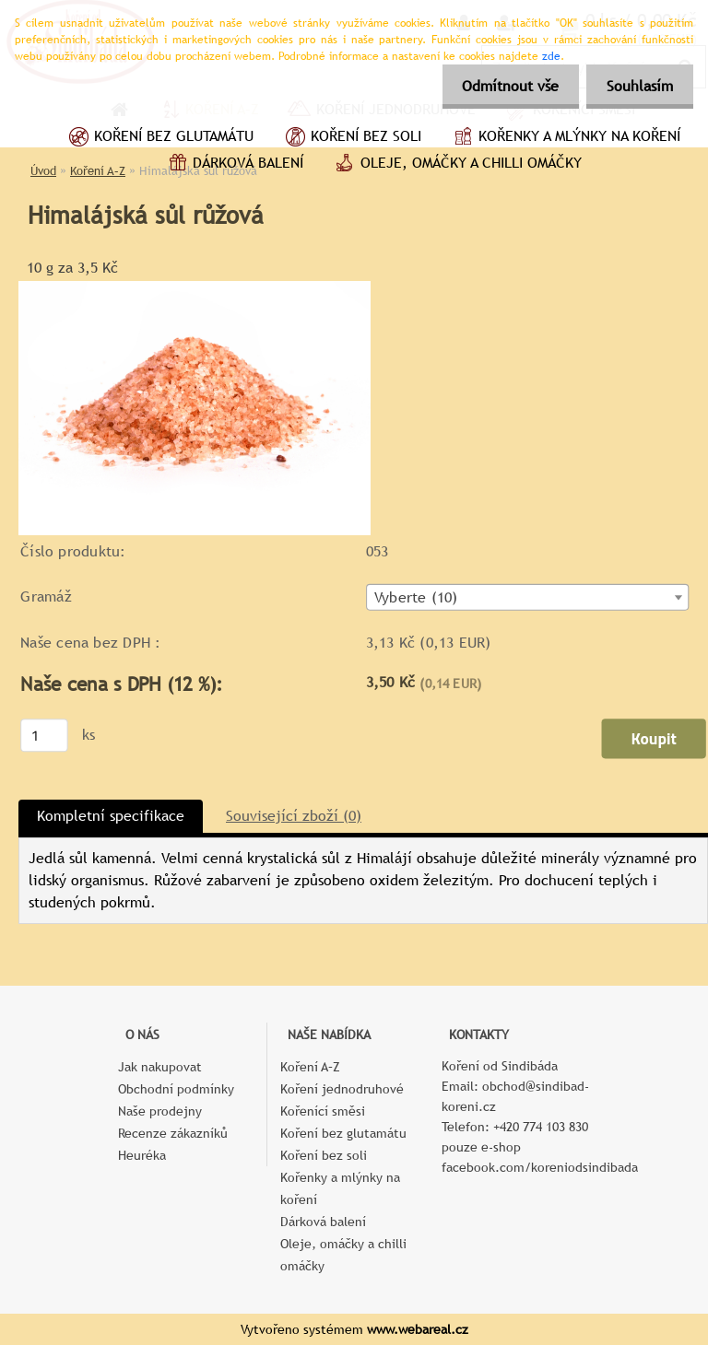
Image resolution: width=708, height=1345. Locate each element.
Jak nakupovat (160, 1066)
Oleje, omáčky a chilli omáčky (456, 165)
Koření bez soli (351, 138)
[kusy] (44, 735)
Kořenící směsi (322, 1111)
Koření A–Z (310, 1066)
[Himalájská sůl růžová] (194, 288)
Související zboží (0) (293, 816)
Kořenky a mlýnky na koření (564, 138)
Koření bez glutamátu (159, 138)
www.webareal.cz (417, 1329)
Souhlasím (637, 86)
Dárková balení (233, 165)
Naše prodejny (160, 1111)
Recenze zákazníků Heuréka (173, 1144)
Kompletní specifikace (110, 816)
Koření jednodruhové (342, 1089)
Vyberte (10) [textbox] (416, 598)
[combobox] (528, 597)
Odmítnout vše (502, 86)
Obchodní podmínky (176, 1089)
